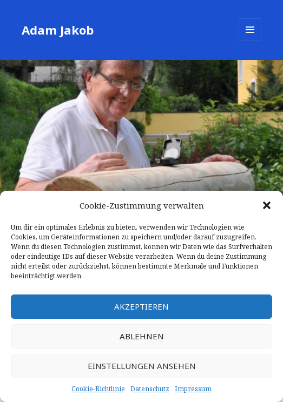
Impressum (193, 388)
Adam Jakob (58, 30)
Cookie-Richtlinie (98, 388)
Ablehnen (142, 336)
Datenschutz (149, 388)
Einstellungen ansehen (142, 365)
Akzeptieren (141, 306)
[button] (266, 205)
